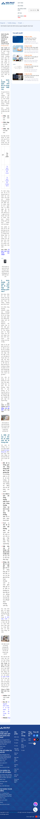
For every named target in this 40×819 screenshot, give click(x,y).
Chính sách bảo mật (23, 740)
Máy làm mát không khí (16, 759)
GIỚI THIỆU (20, 3)
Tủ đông (16, 740)
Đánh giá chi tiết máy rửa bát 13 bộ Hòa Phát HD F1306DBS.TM (31, 77)
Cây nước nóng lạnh (16, 770)
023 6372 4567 (3, 800)
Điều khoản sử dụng (23, 746)
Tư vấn (23, 750)
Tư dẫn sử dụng (12, 23)
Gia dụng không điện (16, 781)
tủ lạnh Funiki (5, 676)
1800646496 (31, 743)
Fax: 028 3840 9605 (4, 786)
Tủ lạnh (20, 23)
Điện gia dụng (16, 775)
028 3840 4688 (3, 781)
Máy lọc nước (16, 753)
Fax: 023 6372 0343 (4, 804)
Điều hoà (16, 737)
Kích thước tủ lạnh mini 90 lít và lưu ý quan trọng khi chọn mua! (17, 26)
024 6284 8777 (3, 763)
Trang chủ (2, 23)
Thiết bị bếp (16, 765)
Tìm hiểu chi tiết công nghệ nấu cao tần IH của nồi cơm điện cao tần (31, 49)
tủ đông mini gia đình (5, 408)
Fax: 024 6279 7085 (4, 767)
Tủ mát (16, 745)
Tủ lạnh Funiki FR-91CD (7, 170)
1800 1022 (29, 739)
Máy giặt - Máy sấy (16, 749)
